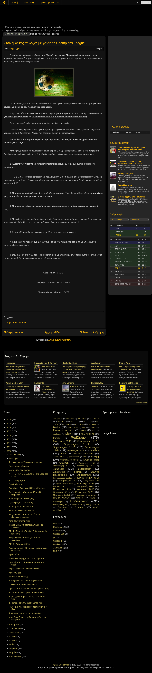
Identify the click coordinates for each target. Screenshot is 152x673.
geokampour (74, 457)
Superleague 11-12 (76, 444)
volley (85, 457)
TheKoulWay (97, 383)
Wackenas (89, 454)
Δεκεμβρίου (14, 455)
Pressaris (10, 363)
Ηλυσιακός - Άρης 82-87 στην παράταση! (27, 558)
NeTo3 (56, 551)
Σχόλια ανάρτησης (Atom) (59, 340)
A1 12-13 (87, 421)
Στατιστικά (62, 507)
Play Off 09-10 (87, 434)
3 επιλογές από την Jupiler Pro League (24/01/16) (134, 389)
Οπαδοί (79, 498)
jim (18, 49)
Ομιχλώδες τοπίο (125, 185)
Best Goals (73, 427)
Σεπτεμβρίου (15, 629)
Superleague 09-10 (62, 441)
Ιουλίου (12, 637)
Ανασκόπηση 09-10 (87, 463)
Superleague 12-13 (64, 447)
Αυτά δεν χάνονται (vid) (19, 521)
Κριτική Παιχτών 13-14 (64, 484)
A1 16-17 (92, 424)
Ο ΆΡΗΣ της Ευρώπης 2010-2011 (131, 197)
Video (63, 453)
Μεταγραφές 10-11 (85, 484)
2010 (9, 451)
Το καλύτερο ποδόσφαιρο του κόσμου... (26, 462)
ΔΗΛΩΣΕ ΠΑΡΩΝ (48, 367)
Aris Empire (68, 383)
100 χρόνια (57, 419)
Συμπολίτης (80, 507)
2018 (9, 423)
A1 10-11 (61, 421)
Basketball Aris (69, 363)
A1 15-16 (79, 424)
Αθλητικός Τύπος (91, 460)
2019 (9, 419)
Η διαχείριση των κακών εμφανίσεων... (26, 581)
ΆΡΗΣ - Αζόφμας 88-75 (19, 544)
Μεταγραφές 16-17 (84, 492)
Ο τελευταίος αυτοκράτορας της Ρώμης (48, 389)
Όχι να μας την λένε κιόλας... (21, 503)
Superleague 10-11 (88, 441)
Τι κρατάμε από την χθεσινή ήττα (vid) (26, 603)
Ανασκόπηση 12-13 (85, 466)
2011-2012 (82, 419)
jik (54, 537)
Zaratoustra (58, 457)
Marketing (57, 434)
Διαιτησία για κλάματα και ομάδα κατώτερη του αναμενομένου (131, 149)
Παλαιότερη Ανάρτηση (92, 332)
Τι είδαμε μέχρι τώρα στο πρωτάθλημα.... (27, 613)
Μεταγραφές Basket (61, 495)
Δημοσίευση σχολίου (16, 323)
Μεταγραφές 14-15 (85, 489)
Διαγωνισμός (59, 472)
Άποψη (95, 456)
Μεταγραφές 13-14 (62, 489)
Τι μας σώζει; (75, 386)
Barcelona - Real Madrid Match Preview (27, 488)
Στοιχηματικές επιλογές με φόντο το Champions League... (46, 43)
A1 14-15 (67, 424)
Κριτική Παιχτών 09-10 (88, 478)
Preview (56, 438)
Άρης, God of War (14, 383)
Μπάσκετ (135, 220)
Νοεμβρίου (14, 459)
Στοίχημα (12, 49)
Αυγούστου (14, 633)
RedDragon (79, 437)
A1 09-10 (94, 419)
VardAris (94, 450)
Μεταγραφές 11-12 (62, 486)
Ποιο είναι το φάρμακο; (19, 466)
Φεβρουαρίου (15, 656)
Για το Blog (29, 2)
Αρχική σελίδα (52, 332)
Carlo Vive (95, 386)
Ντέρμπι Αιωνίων (61, 498)
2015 (9, 431)
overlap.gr (96, 363)
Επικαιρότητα (84, 474)
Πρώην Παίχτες (60, 504)
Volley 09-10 (77, 454)
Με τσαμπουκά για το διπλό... (22, 507)
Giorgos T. (57, 541)
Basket (57, 427)
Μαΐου (12, 644)
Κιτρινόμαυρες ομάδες (62, 478)
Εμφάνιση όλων (141, 402)
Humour (82, 430)
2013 (9, 439)
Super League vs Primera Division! (24, 569)
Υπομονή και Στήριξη (18, 577)
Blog (84, 427)
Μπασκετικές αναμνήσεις (85, 495)
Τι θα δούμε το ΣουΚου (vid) (21, 499)
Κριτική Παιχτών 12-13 (91, 481)
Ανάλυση (64, 462)
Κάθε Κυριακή (15, 573)
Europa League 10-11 (63, 430)
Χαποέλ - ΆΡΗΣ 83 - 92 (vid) (21, 510)
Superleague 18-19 (75, 450)
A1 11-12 (74, 421)
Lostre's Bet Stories (128, 383)
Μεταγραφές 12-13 (85, 486)
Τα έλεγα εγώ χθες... (126, 173)
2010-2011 (70, 419)
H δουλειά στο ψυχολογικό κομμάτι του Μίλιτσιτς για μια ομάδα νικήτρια (16, 369)
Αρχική (15, 2)
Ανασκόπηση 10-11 (62, 466)
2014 (9, 435)
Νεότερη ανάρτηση (14, 332)
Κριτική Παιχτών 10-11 (67, 481)
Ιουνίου (12, 640)
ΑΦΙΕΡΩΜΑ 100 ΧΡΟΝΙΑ (69, 460)
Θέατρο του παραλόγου (19, 470)
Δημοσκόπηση (84, 469)
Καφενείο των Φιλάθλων (46, 363)
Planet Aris (124, 363)
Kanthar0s (39, 383)
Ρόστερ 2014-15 (92, 505)
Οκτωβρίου (14, 625)
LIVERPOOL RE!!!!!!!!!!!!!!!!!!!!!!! (23, 585)
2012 (9, 443)
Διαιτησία (78, 472)
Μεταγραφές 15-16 (61, 492)
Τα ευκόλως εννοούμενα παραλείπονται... (27, 593)
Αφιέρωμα (58, 468)
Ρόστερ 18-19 (77, 505)
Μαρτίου (13, 652)
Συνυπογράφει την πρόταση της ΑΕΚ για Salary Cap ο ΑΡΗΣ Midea (74, 369)
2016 (9, 427)
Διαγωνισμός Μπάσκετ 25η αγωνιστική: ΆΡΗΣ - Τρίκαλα (130, 162)
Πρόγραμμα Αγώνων (49, 2)
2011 (9, 447)
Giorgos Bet (58, 534)
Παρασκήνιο (58, 502)
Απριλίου (13, 648)
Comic (92, 427)
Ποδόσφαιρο (117, 220)
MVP (94, 430)
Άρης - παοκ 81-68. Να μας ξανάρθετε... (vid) (29, 588)
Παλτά (92, 498)
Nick (68, 433)
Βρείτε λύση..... (15, 554)
